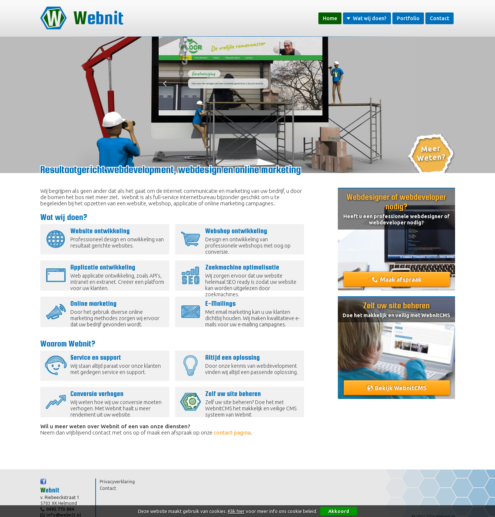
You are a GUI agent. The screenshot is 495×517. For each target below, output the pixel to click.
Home (330, 18)
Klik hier (236, 511)
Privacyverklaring (117, 481)
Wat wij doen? (367, 18)
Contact (439, 18)
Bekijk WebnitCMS (400, 388)
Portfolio (408, 18)
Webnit (81, 18)
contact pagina (232, 432)
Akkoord (338, 511)
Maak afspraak (400, 279)
